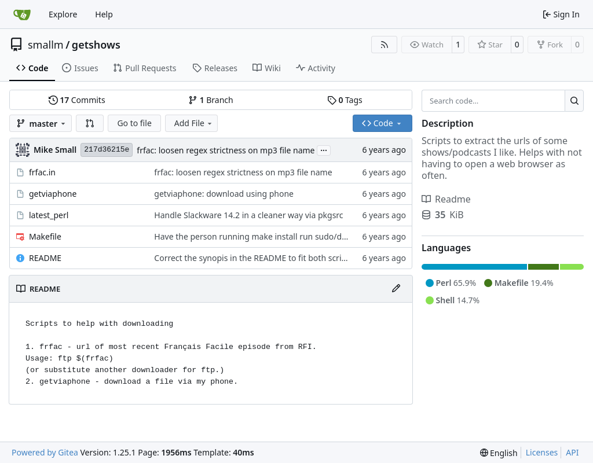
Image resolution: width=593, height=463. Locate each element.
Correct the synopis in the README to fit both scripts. (254, 257)
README (45, 257)
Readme (446, 199)
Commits (77, 99)
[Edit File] (396, 289)
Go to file (134, 122)
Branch (210, 99)
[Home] (22, 14)
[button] (90, 123)
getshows (96, 44)
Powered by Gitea (45, 452)
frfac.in (42, 172)
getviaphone (52, 193)
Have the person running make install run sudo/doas (254, 236)
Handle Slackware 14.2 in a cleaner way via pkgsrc (248, 215)
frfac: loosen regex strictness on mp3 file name (225, 150)
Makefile (45, 236)
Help (104, 14)
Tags (345, 99)
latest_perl (48, 215)
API (572, 452)
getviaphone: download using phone (224, 193)
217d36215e (106, 149)
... (323, 149)
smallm (46, 44)
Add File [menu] (194, 122)
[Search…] (574, 101)
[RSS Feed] (384, 44)
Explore (63, 14)
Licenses (542, 452)
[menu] (499, 452)
